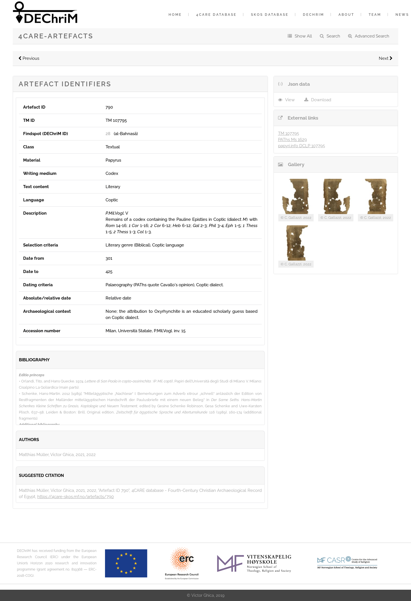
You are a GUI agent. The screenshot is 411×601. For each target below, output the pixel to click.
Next (386, 58)
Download (321, 99)
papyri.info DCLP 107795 (301, 145)
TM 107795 (288, 133)
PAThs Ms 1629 (292, 139)
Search (333, 36)
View (290, 99)
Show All (303, 36)
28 (108, 133)
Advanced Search (372, 36)
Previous (28, 58)
